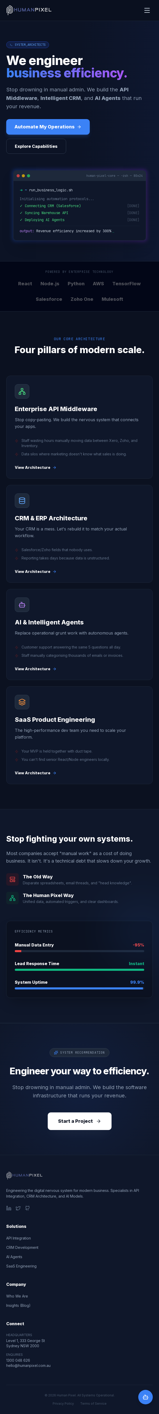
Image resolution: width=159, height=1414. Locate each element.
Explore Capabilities (36, 146)
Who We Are (17, 1296)
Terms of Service (93, 1403)
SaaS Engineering (21, 1266)
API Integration (18, 1238)
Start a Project (79, 1121)
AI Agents (14, 1257)
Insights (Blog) (18, 1305)
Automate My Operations (48, 126)
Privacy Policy (63, 1403)
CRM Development (22, 1247)
